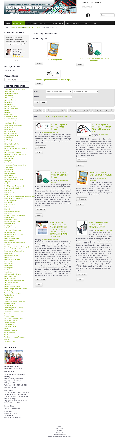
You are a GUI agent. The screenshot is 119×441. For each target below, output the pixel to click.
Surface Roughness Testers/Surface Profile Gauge (15, 290)
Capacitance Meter (10, 123)
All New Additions (9, 98)
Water (6, 328)
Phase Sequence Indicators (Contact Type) (16, 247)
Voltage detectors (9, 324)
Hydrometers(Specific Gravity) (13, 188)
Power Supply (8, 253)
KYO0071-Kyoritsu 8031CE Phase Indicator (59, 127)
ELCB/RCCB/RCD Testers (12, 152)
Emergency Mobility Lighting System (15, 154)
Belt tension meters (10, 106)
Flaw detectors (8, 159)
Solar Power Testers (10, 276)
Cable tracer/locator (10, 117)
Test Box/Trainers (9, 295)
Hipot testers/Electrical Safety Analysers (13, 181)
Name (48, 116)
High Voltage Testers (10, 177)
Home (14, 27)
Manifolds (7, 209)
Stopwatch (7, 284)
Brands (6, 110)
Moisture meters (9, 217)
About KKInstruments (37, 23)
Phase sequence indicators (12, 238)
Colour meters (8, 129)
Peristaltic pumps (9, 236)
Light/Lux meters (9, 205)
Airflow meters (8, 96)
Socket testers (8, 272)
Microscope (8, 213)
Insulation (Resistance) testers (13, 198)
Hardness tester (9, 171)
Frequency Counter (10, 163)
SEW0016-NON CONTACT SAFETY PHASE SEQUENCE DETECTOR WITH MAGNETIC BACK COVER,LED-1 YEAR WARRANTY (59, 229)
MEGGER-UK (36, 27)
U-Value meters (9, 316)
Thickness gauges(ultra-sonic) (13, 307)
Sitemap (59, 426)
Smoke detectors (9, 270)
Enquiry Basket (90, 23)
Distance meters (9, 146)
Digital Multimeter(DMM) (11, 144)
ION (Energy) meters (10, 201)
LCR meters (8, 203)
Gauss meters (8, 167)
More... (39, 152)
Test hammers (8, 297)
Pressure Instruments (11, 255)
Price (66, 116)
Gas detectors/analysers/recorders (15, 165)
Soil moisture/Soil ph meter (12, 274)
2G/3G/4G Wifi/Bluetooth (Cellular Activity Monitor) (14, 90)
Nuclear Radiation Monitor (12, 221)
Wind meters (8, 335)
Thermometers (8, 305)
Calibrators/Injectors (10, 119)
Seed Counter (8, 266)
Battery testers (8, 104)
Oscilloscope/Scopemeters (12, 230)
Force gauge (8, 161)
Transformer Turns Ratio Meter (13, 312)
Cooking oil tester (9, 131)
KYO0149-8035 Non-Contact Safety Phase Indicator (60, 175)
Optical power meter (10, 228)
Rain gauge (8, 261)
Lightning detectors (10, 207)
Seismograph (8, 268)
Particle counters (9, 232)
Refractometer (8, 263)
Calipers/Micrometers (11, 121)
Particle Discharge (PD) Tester (13, 234)
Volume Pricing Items (11, 326)
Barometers (8, 102)
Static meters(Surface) (11, 282)
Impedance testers (10, 192)
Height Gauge (8, 175)
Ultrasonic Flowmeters (11, 320)
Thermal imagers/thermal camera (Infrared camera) (14, 302)
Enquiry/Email (87, 7)
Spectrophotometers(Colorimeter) (14, 280)
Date (70, 116)
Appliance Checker (10, 100)
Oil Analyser (8, 226)
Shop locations (73, 23)
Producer (61, 116)
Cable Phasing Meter (10, 240)
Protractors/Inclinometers (12, 259)
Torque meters (8, 310)
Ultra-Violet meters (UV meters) (14, 318)
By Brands (27, 27)
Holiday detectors (9, 184)
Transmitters (8, 314)
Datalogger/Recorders (11, 135)
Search (85, 2)
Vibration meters (9, 322)
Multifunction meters (10, 219)
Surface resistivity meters (12, 287)
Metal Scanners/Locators (12, 211)
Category (54, 116)
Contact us (59, 428)
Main (8, 23)
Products (18, 23)
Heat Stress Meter (10, 173)
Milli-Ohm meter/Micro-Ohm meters (15, 215)
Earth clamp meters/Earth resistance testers (15, 149)
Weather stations (9, 333)
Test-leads (7, 299)
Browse (39, 63)
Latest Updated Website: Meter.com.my (59, 436)
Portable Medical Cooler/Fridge (14, 249)
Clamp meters (8, 127)
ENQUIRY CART (96, 2)
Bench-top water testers (11, 108)
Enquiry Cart (59, 432)
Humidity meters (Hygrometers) (14, 186)
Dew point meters (9, 142)
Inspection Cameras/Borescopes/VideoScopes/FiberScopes (16, 195)
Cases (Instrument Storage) (12, 125)
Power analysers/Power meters (14, 251)
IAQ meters (8, 190)
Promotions (8, 257)
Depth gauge (8, 140)
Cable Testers (8, 114)
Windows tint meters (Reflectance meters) (14, 338)
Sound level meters (10, 278)
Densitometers (8, 138)
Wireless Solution (9, 341)
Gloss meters (8, 169)
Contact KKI (57, 23)
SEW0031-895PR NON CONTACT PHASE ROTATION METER (98, 224)
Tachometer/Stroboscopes (12, 293)
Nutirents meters (9, 224)
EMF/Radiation (9, 156)
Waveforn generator (10, 331)
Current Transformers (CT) (12, 133)
